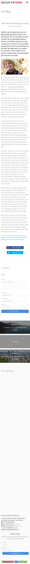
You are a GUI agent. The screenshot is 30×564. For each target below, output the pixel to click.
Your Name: (3, 292)
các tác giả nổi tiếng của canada (11, 235)
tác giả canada (20, 237)
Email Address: (4, 298)
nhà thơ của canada (11, 237)
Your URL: (3, 304)
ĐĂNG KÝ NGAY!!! (15, 553)
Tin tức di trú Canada (17, 26)
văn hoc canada (20, 239)
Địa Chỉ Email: (4, 548)
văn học (13, 239)
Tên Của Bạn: (4, 542)
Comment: (3, 279)
